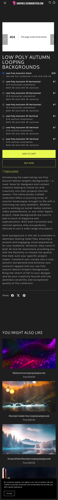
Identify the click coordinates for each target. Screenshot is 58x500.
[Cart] (55, 2)
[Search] (50, 2)
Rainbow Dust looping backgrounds (29, 373)
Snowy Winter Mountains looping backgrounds (29, 459)
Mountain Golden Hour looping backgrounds (29, 416)
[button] (5, 39)
